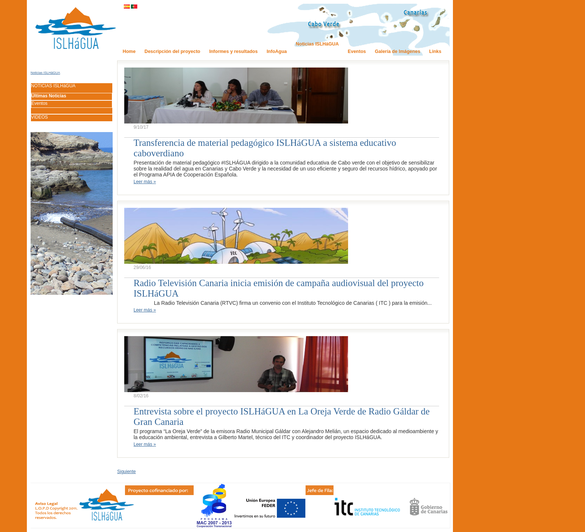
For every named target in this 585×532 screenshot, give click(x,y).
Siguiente (126, 471)
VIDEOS (39, 117)
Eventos (39, 103)
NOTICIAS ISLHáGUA (53, 85)
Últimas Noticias (48, 95)
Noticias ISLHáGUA (45, 73)
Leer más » (145, 181)
